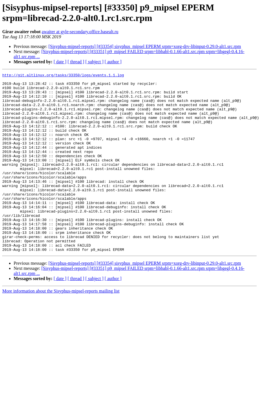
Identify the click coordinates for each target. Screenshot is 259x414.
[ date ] (60, 61)
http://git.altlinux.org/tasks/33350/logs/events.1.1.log (63, 75)
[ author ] (113, 61)
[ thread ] (76, 61)
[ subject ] (94, 61)
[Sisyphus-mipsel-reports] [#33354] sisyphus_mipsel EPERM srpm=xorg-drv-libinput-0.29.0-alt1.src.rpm (145, 46)
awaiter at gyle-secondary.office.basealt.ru (80, 31)
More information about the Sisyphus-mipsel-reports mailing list (60, 326)
